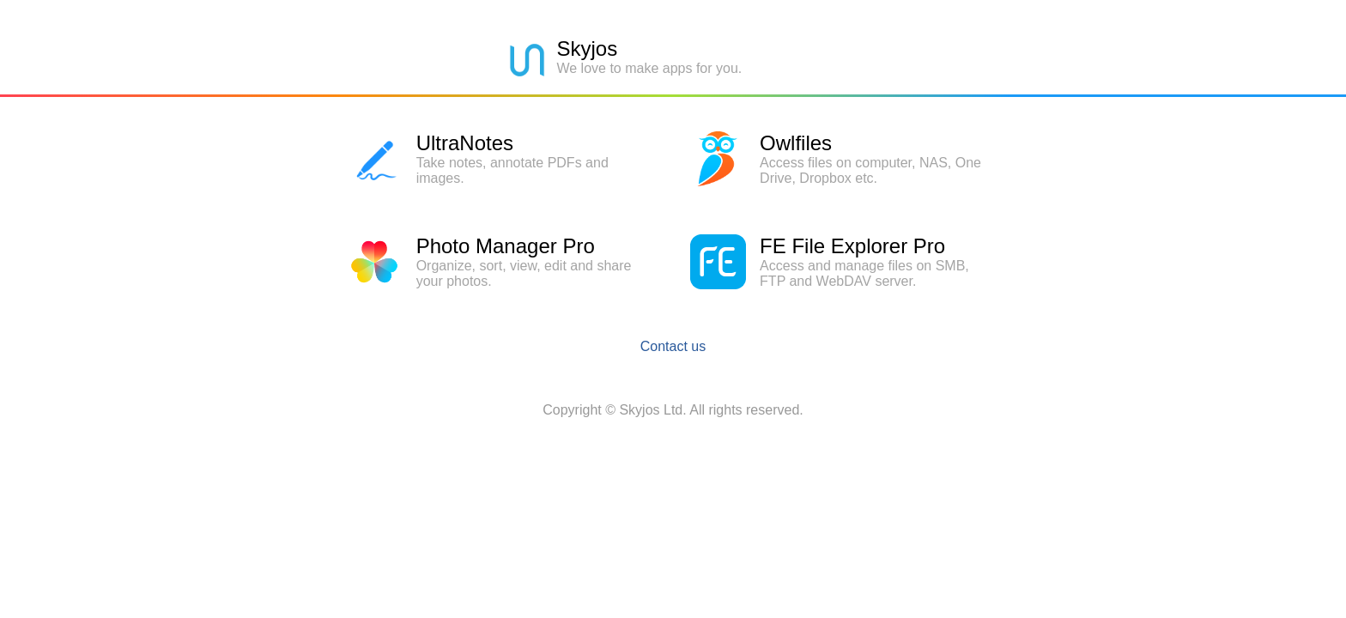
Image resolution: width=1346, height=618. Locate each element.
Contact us (673, 346)
